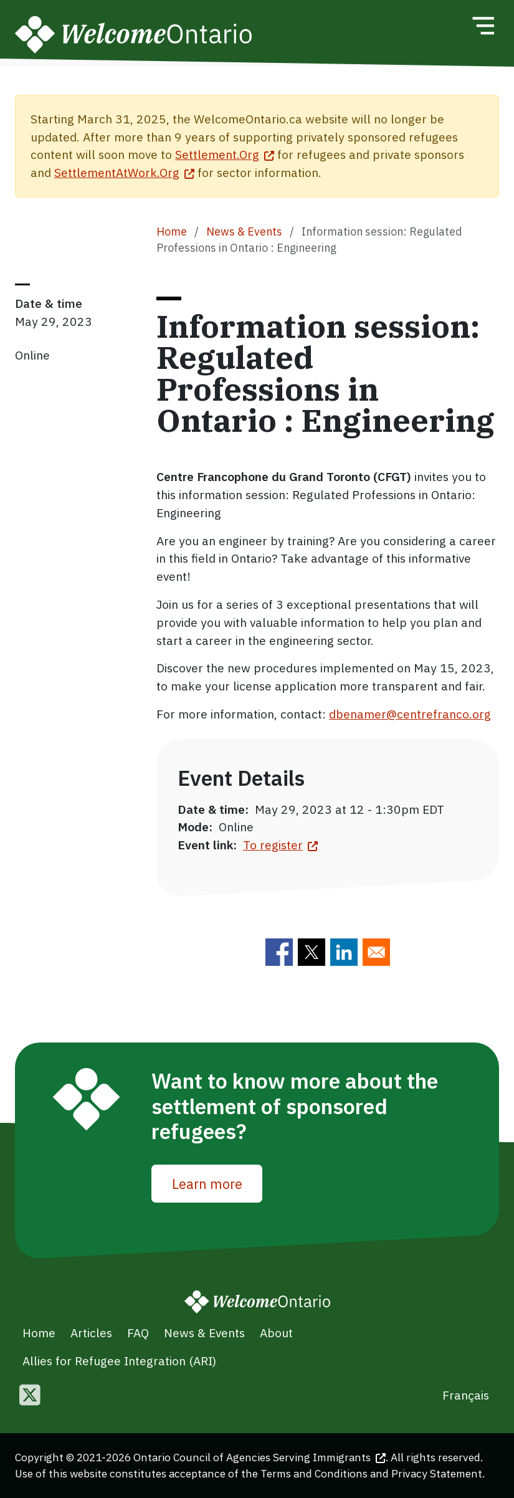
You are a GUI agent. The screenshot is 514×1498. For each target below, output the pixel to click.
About (276, 1332)
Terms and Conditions (314, 1473)
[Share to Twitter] (311, 952)
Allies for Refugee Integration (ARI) (119, 1360)
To (280, 844)
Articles (91, 1332)
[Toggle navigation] (483, 25)
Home (171, 231)
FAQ (138, 1332)
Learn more (207, 1184)
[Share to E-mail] (376, 952)
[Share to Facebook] (279, 952)
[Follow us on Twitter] (29, 1396)
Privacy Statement (436, 1473)
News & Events (244, 231)
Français (465, 1395)
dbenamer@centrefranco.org (410, 714)
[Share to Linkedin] (344, 952)
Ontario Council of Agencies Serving (259, 1457)
